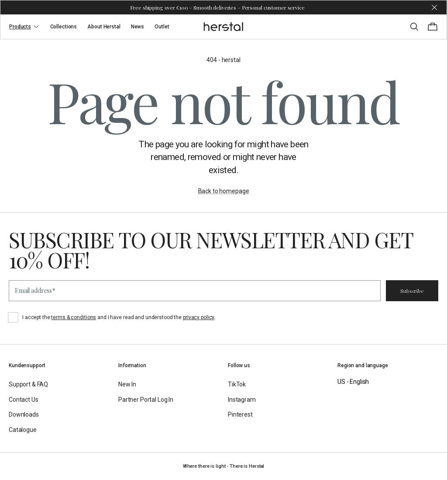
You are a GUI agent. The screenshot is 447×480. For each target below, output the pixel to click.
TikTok (237, 384)
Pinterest (240, 414)
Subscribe (412, 290)
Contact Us (23, 399)
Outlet (162, 27)
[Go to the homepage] (224, 26)
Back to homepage (223, 191)
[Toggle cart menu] (432, 26)
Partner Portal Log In (145, 399)
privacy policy (198, 317)
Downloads (24, 414)
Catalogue (23, 429)
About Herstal (103, 27)
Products (24, 26)
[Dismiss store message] (434, 7)
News (137, 27)
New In (127, 384)
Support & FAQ (28, 384)
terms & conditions (73, 317)
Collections (63, 27)
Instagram (242, 399)
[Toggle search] (414, 26)
